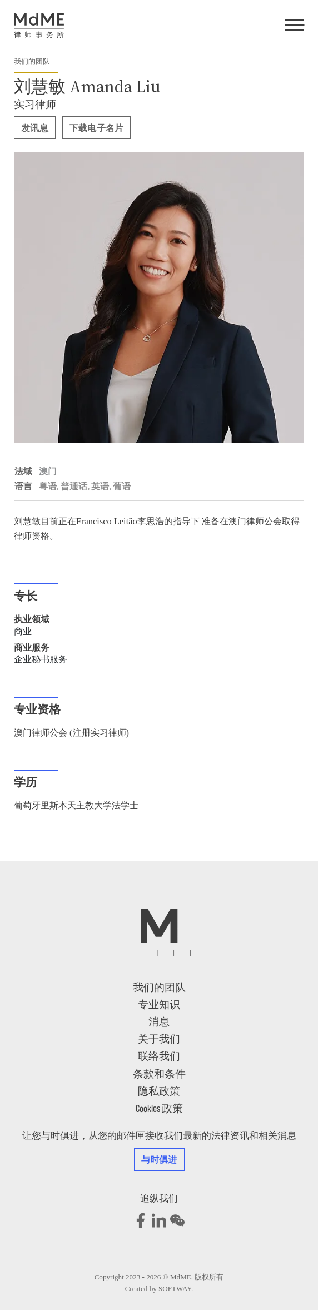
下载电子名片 (96, 127)
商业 (23, 631)
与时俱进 (159, 1159)
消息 (159, 1021)
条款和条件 (159, 1073)
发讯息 (34, 127)
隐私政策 (159, 1090)
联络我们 (159, 1055)
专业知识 (159, 1004)
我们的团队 (32, 61)
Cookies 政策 (159, 1107)
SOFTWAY (174, 1288)
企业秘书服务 (40, 659)
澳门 (48, 470)
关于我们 (159, 1038)
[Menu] (294, 25)
